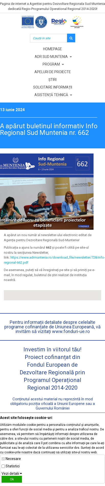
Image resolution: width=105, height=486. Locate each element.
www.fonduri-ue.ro (71, 331)
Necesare (13, 459)
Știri (52, 80)
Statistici (13, 466)
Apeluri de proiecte (52, 72)
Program (51, 64)
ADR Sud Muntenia (51, 57)
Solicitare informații (52, 87)
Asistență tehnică (51, 95)
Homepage (52, 49)
